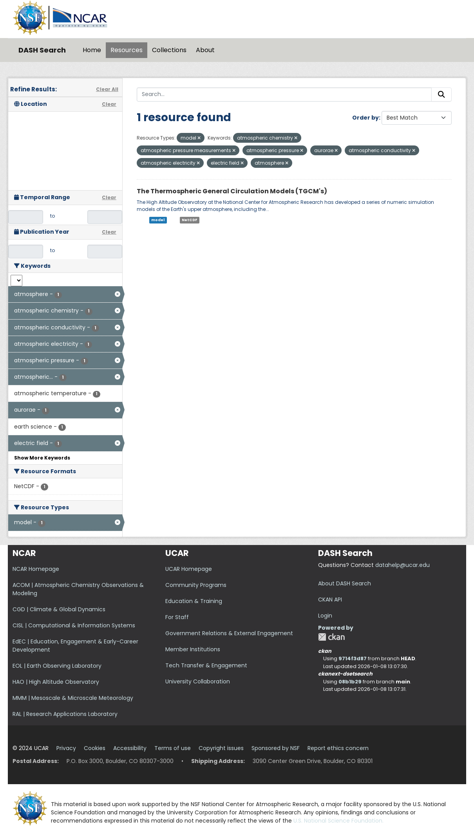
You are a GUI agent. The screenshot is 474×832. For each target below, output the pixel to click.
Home (92, 49)
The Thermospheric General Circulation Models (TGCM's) (232, 191)
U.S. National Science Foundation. (338, 821)
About (205, 49)
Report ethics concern (338, 748)
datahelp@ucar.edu (402, 565)
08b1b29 (350, 681)
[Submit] (441, 94)
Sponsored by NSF (275, 748)
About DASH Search (344, 583)
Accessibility (130, 748)
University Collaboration (197, 681)
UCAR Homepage (188, 569)
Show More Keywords (42, 457)
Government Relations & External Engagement (229, 633)
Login (325, 615)
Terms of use (172, 748)
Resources (126, 49)
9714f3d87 (352, 658)
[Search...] (284, 94)
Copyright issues (221, 748)
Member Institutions (192, 649)
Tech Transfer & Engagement (206, 665)
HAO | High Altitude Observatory (56, 682)
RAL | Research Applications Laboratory (65, 714)
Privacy (66, 748)
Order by (365, 118)
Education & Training (193, 601)
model (158, 220)
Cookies (94, 748)
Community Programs (195, 585)
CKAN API (330, 599)
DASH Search (42, 50)
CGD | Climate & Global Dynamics (59, 609)
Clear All (107, 89)
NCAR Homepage (36, 569)
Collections (169, 49)
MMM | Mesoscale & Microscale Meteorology (73, 698)
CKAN (331, 637)
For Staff (177, 617)
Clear (109, 104)
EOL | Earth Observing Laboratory (57, 666)
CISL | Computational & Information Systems (74, 625)
